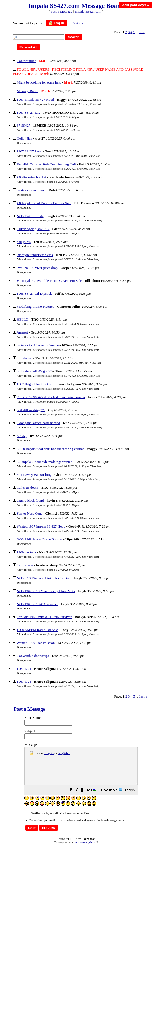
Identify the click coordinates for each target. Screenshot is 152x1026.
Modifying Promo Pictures (35, 306)
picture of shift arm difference (38, 345)
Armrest (22, 332)
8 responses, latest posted (61, 220)
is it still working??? (31, 410)
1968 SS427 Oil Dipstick (34, 294)
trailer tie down (27, 488)
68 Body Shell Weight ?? (34, 371)
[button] (85, 798)
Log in (56, 23)
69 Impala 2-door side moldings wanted (44, 462)
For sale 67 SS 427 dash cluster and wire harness (51, 397)
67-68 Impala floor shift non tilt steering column (50, 449)
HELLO (22, 319)
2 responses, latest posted (60, 104)
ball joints (24, 242)
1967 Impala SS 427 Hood (35, 100)
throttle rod (24, 358)
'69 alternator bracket (31, 177)
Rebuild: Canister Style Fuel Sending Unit (46, 164)
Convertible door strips (33, 656)
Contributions (26, 61)
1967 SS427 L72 (28, 112)
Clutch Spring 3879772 (33, 229)
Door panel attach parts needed (38, 423)
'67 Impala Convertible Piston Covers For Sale (49, 281)
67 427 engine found (31, 190)
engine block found (30, 500)
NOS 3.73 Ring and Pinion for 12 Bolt (43, 578)
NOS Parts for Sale (30, 216)
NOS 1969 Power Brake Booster (39, 539)
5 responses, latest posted (59, 349)
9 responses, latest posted (60, 323)
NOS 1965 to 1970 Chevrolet (37, 604)
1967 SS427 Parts (29, 151)
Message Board (27, 91)
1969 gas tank (26, 552)
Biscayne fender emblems (35, 255)
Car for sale (25, 565)
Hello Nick (24, 138)
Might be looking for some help (39, 82)
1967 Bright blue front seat (35, 384)
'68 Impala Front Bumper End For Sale (44, 203)
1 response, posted (56, 117)
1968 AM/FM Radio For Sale (37, 630)
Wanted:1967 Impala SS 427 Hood (41, 526)
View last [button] (95, 104)
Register (64, 753)
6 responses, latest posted (60, 414)
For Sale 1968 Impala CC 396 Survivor (44, 617)
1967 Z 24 (24, 669)
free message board (85, 849)
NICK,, (22, 436)
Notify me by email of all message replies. (58, 821)
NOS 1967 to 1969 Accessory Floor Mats (46, 591)
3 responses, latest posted (60, 168)
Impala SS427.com (88, 11)
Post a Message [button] (61, 11)
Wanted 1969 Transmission (36, 643)
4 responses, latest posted (60, 155)
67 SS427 (23, 125)
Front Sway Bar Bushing (34, 475)
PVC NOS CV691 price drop (37, 268)
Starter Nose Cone (29, 513)
